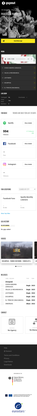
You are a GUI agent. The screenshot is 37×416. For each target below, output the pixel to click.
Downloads (8, 365)
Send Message (18, 41)
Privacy (6, 358)
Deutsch (9, 351)
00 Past (12, 225)
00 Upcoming (5, 225)
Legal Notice (8, 362)
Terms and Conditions (11, 355)
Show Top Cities (5, 213)
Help (5, 348)
